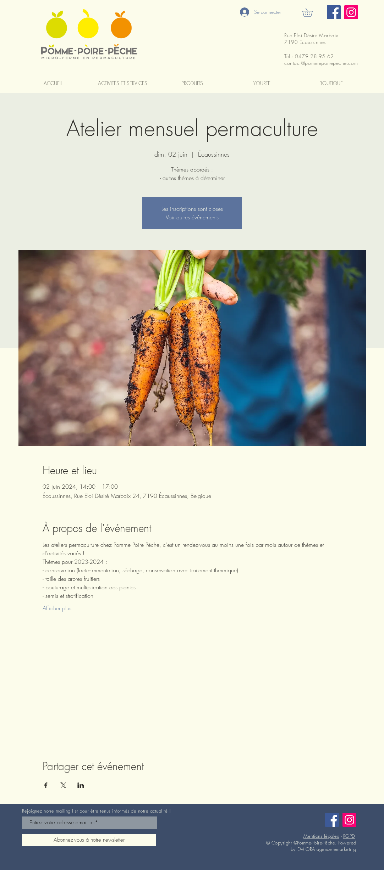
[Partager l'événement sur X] (63, 785)
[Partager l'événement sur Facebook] (46, 785)
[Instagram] (351, 12)
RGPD (349, 836)
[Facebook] (334, 12)
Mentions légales (321, 836)
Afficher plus (57, 608)
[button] (311, 12)
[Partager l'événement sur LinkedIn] (80, 785)
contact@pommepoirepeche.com (321, 63)
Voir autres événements (192, 217)
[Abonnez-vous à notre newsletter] (89, 840)
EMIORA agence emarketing (326, 849)
